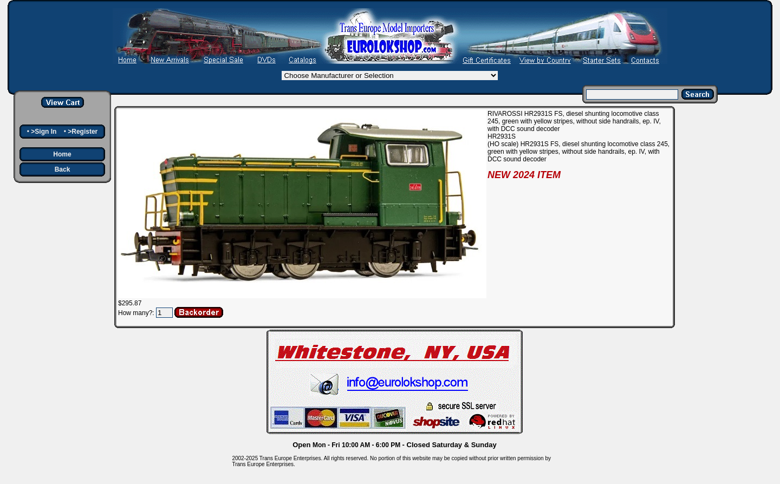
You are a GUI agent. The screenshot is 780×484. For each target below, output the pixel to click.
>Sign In (43, 131)
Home (62, 154)
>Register (83, 131)
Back (62, 169)
